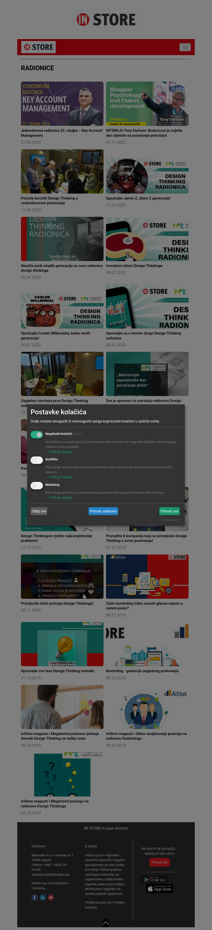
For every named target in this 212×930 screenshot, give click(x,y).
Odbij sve (39, 511)
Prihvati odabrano (103, 511)
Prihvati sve (169, 511)
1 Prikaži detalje (58, 452)
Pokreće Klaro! (170, 520)
